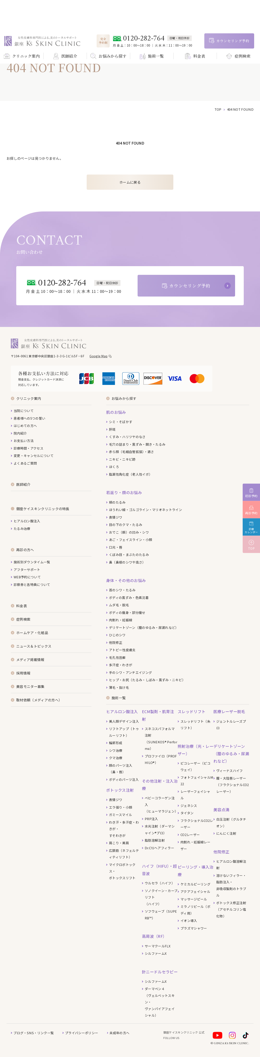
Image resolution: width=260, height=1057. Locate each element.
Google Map (98, 356)
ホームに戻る (130, 182)
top (217, 109)
